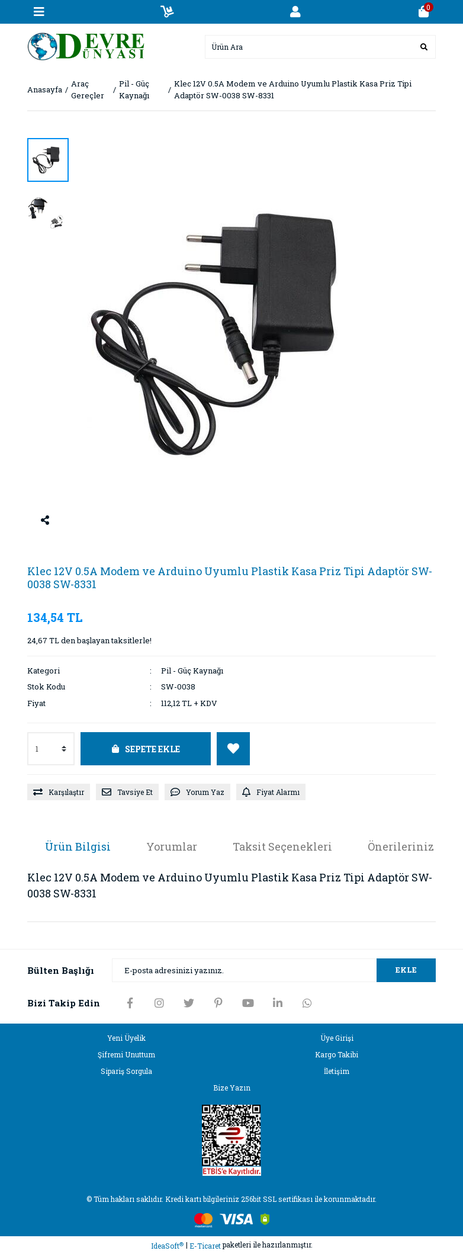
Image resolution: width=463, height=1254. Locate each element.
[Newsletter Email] (274, 970)
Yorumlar (171, 846)
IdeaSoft (167, 1246)
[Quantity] (51, 748)
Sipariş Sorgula (126, 1071)
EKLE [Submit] (406, 969)
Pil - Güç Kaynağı (192, 670)
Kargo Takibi (336, 1054)
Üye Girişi (336, 1038)
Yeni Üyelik (126, 1038)
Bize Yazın (231, 1087)
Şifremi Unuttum (126, 1054)
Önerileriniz (401, 846)
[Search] (320, 47)
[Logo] (86, 45)
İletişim (336, 1071)
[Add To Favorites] (233, 748)
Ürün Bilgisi (78, 846)
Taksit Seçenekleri (282, 846)
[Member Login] (295, 12)
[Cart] (424, 12)
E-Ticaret (205, 1245)
